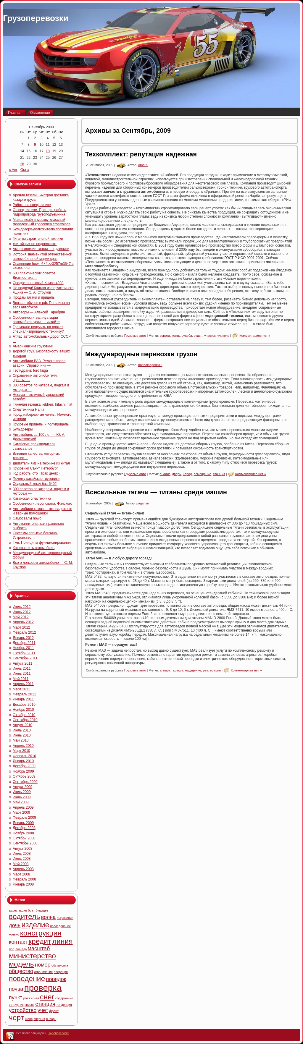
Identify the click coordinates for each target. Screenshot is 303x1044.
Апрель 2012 (23, 622)
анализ (165, 474)
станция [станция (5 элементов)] (45, 1004)
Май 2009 (21, 802)
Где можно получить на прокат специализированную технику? (38, 329)
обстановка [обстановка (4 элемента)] (59, 965)
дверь (176, 474)
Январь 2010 (23, 761)
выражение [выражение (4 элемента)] (65, 918)
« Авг (13, 170)
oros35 (143, 165)
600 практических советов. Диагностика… (35, 275)
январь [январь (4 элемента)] (51, 1019)
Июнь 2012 (22, 612)
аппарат (166, 670)
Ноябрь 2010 (23, 710)
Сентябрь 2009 (25, 782)
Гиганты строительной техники (38, 239)
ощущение (193, 670)
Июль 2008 (22, 854)
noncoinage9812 (150, 365)
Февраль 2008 (24, 879)
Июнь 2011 (22, 673)
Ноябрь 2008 (23, 833)
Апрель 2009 (23, 807)
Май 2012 (21, 617)
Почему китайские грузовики (36, 479)
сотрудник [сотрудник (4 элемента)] (16, 1004)
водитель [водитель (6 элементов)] (24, 916)
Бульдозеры (23, 429)
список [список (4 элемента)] (29, 1004)
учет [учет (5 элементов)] (43, 1010)
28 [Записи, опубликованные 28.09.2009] (22, 164)
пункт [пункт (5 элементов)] (15, 998)
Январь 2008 (23, 884)
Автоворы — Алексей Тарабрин (39, 312)
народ (187, 474)
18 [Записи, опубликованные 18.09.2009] (48, 151)
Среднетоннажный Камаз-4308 (38, 283)
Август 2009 (22, 787)
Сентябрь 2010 (25, 720)
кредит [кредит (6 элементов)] (39, 941)
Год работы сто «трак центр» (36, 473)
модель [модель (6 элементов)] (21, 964)
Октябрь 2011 (24, 653)
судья (198, 335)
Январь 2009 (23, 823)
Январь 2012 (23, 638)
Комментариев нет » (254, 335)
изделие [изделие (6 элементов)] (35, 925)
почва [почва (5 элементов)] (16, 989)
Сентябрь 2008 (25, 843)
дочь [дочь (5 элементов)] (14, 925)
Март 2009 (21, 812)
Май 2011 (21, 679)
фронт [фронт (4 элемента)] (53, 1011)
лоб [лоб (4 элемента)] (11, 949)
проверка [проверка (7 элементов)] (43, 988)
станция (219, 474)
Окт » (24, 170)
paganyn (142, 503)
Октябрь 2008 (24, 838)
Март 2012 (21, 627)
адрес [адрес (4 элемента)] (13, 910)
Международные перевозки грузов (141, 354)
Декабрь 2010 (24, 705)
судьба (187, 335)
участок (210, 335)
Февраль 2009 (24, 817)
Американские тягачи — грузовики (41, 249)
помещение (202, 474)
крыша (178, 670)
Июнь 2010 (22, 735)
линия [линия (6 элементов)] (62, 941)
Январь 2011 (23, 699)
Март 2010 (21, 751)
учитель (223, 335)
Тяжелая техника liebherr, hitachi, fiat (42, 404)
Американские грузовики (33, 346)
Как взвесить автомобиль (33, 548)
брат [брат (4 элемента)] (31, 910)
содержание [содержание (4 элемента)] (64, 998)
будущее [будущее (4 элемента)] (42, 910)
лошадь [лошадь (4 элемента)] (21, 949)
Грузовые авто (135, 335)
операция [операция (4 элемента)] (61, 972)
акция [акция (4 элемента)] (23, 910)
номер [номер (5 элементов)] (43, 965)
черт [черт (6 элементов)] (16, 1018)
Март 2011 (21, 689)
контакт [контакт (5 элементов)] (18, 942)
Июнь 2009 (22, 797)
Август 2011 (22, 663)
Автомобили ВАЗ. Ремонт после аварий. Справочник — (39, 363)
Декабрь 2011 (24, 643)
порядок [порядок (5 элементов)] (56, 979)
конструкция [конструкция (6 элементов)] (41, 933)
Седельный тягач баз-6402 (35, 484)
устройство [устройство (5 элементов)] (22, 1010)
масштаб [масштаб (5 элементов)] (39, 948)
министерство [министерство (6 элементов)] (32, 956)
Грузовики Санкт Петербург (35, 468)
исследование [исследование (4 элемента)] (60, 926)
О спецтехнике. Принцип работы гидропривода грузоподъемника (39, 212)
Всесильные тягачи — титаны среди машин (156, 492)
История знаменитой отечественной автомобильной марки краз (42, 256)
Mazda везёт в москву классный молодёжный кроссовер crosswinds (41, 222)
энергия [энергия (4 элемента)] (39, 1019)
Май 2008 (21, 864)
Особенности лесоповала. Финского (42, 503)
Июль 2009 (22, 792)
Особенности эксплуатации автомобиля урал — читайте (36, 319)
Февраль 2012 (24, 632)
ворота (165, 335)
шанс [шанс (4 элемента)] (29, 1019)
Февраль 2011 (24, 694)
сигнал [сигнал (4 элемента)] (34, 998)
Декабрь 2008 (24, 828)
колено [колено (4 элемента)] (14, 934)
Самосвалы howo (27, 518)
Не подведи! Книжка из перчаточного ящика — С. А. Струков (43, 290)
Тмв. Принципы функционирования (42, 542)
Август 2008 (22, 848)
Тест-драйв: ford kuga (30, 370)
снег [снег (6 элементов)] (47, 997)
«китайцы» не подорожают (35, 244)
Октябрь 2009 (24, 776)
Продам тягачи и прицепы (34, 297)
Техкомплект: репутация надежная (141, 154)
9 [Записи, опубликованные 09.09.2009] (35, 145)
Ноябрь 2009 (23, 771)
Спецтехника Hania (28, 409)
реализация (212, 670)
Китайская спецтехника (32, 498)
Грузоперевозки (35, 18)
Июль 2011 (22, 668)
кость (176, 335)
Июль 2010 (22, 730)
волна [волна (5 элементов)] (48, 917)
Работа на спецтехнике (32, 205)
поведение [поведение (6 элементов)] (27, 979)
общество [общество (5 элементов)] (21, 971)
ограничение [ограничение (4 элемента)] (43, 972)
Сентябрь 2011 (25, 658)
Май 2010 (21, 740)
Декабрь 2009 (24, 766)
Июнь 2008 (22, 859)
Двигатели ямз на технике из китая (41, 463)
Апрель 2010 (23, 746)
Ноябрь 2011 (23, 648)
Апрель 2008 (23, 869)
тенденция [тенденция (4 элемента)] (64, 1004)
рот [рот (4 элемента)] (25, 998)
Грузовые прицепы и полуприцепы (41, 424)
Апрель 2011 (23, 684)
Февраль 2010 (24, 756)
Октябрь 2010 (24, 715)
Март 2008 (21, 874)
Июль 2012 (22, 607)
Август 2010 (22, 725)
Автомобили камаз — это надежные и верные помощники (42, 511)
